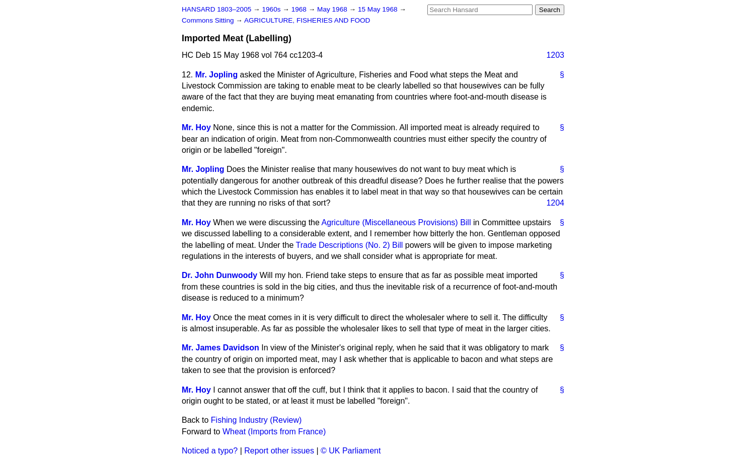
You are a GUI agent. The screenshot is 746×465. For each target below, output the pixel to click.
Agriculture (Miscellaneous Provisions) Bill (396, 222)
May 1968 (333, 9)
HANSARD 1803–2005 (216, 9)
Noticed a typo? (210, 450)
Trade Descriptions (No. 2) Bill (349, 245)
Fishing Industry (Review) (256, 420)
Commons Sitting (209, 20)
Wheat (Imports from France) (274, 431)
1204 (555, 203)
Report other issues (279, 450)
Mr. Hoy (196, 127)
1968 (300, 9)
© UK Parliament (351, 450)
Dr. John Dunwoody (219, 275)
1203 (555, 55)
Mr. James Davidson (220, 347)
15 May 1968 (378, 9)
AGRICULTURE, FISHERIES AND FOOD (307, 20)
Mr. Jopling (216, 74)
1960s (272, 9)
